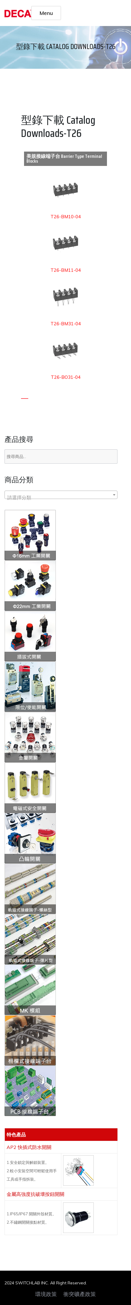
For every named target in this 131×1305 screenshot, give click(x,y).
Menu (46, 13)
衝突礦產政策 (79, 1294)
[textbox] (61, 497)
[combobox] (61, 495)
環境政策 (46, 1294)
